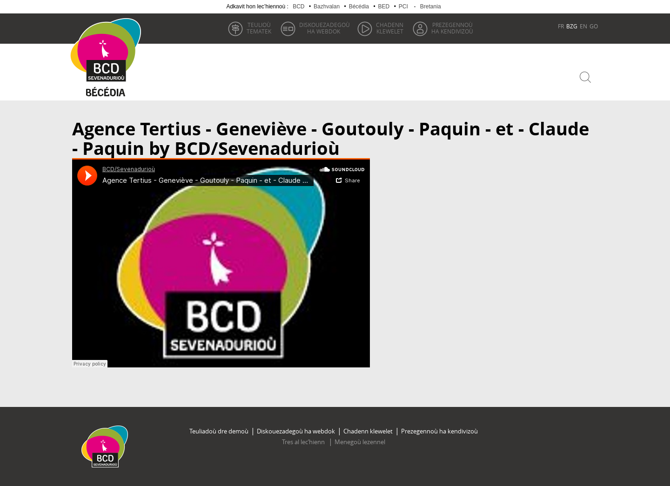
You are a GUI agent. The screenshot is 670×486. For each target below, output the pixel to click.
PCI (403, 6)
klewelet (389, 28)
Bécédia (359, 6)
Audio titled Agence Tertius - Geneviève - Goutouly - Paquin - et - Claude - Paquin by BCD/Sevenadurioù (221, 262)
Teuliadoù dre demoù (218, 431)
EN (583, 26)
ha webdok (324, 28)
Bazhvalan (327, 6)
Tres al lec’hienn (304, 442)
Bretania (430, 6)
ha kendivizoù (452, 28)
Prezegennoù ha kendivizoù (439, 431)
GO (594, 26)
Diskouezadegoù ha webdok (296, 431)
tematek (259, 28)
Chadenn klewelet (368, 431)
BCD (298, 6)
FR (561, 26)
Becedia (106, 93)
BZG (571, 26)
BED (384, 6)
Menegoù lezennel (360, 442)
